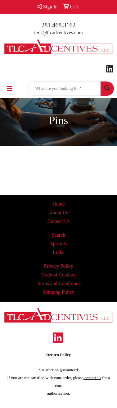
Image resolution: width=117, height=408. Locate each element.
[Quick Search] (64, 88)
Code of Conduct (58, 274)
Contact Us (58, 221)
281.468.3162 (59, 25)
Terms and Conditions (58, 283)
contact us (92, 377)
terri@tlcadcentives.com (58, 32)
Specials (58, 243)
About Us (58, 212)
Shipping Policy (58, 292)
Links (58, 252)
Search (58, 235)
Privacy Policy (58, 266)
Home (58, 203)
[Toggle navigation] (9, 88)
